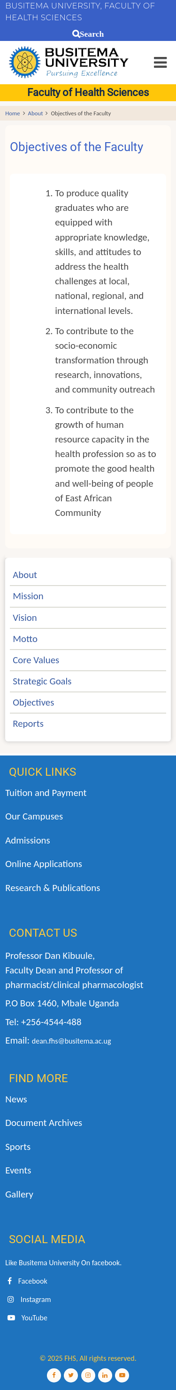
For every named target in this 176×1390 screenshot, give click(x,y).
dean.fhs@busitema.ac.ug (71, 1040)
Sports (18, 1147)
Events (18, 1170)
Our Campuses (34, 816)
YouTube (26, 1317)
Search (92, 34)
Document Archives (43, 1123)
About (35, 113)
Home (12, 113)
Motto (25, 639)
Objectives (33, 702)
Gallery (19, 1194)
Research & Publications (52, 888)
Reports (28, 723)
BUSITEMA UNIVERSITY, (53, 5)
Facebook (26, 1281)
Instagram (28, 1299)
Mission (28, 596)
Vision (25, 617)
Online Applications (43, 864)
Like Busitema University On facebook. (63, 1262)
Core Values (36, 660)
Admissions (27, 840)
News (16, 1099)
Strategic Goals (42, 681)
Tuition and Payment (45, 793)
